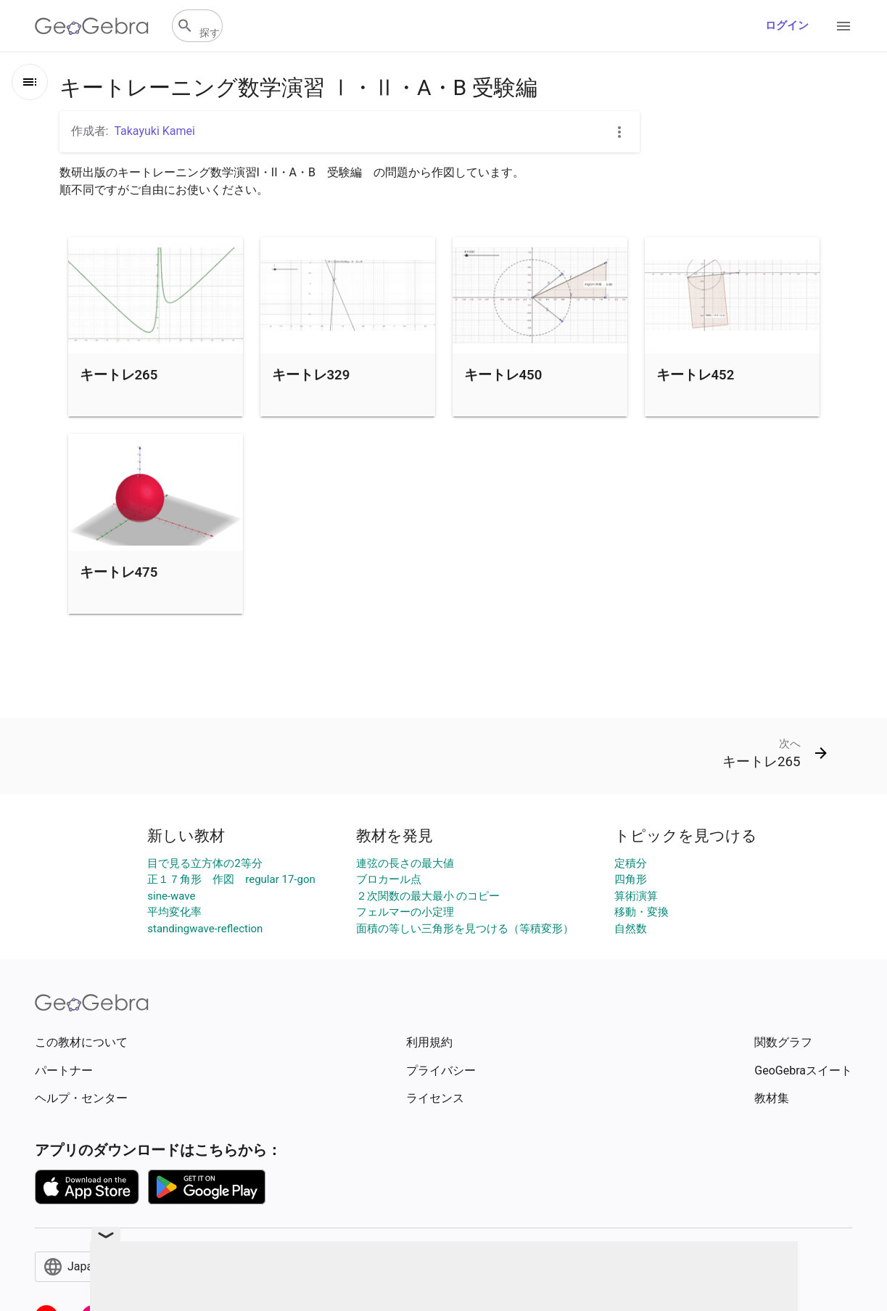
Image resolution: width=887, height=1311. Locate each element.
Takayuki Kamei (154, 131)
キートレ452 (695, 375)
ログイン (787, 25)
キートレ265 (119, 375)
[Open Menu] (843, 26)
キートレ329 (311, 375)
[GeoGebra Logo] (92, 26)
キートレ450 (503, 375)
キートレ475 (119, 572)
